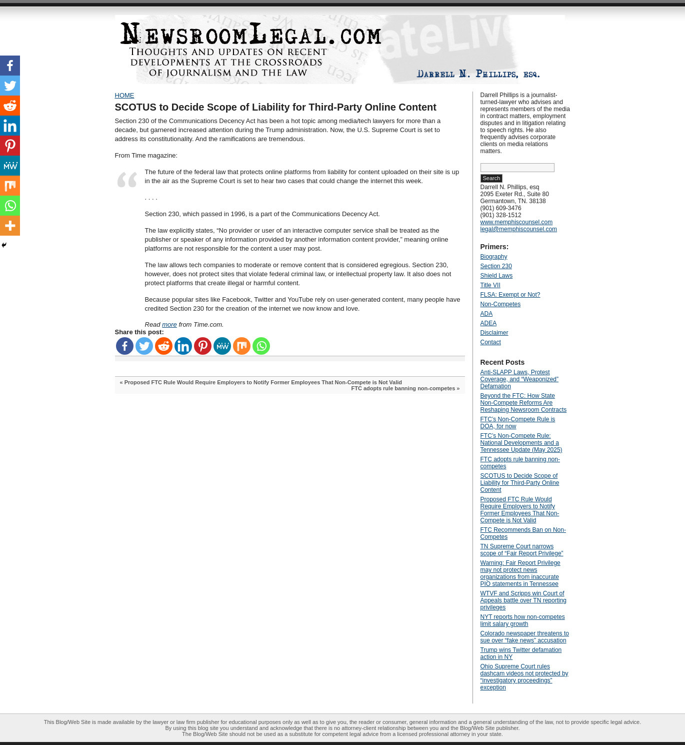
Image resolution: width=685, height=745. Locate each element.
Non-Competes (500, 304)
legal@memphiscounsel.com (519, 229)
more (169, 324)
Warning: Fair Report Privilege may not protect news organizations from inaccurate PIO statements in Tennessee (520, 573)
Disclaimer (494, 332)
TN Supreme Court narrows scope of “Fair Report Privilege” (522, 550)
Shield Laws (496, 275)
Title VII (490, 285)
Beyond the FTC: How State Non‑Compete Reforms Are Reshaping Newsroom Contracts (523, 402)
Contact (490, 342)
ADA (486, 313)
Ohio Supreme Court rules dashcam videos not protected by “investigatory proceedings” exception (524, 677)
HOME (124, 95)
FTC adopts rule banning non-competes (404, 388)
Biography (494, 256)
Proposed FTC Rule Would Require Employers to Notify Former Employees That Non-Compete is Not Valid (263, 382)
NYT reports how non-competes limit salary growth (522, 620)
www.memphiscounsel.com (516, 222)
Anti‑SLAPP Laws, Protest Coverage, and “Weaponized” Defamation (519, 379)
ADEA (488, 323)
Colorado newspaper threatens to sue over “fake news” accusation (524, 637)
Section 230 (496, 266)
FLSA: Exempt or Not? (510, 294)
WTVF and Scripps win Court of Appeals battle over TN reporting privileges (523, 600)
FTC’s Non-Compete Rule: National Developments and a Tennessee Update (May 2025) (521, 442)
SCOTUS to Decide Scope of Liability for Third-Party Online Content (275, 107)
